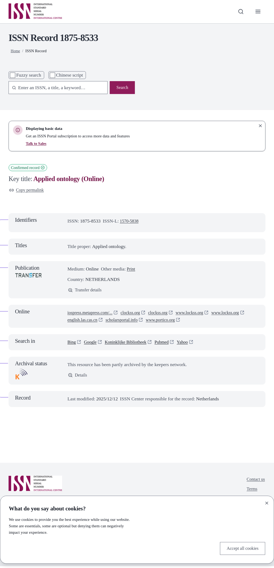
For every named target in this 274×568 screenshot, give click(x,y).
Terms (251, 491)
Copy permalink (28, 190)
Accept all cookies (240, 548)
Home (16, 51)
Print (131, 269)
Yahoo (191, 344)
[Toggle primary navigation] (257, 12)
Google (92, 344)
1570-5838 (130, 221)
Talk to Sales (36, 143)
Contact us (255, 481)
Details (78, 377)
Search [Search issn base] (121, 88)
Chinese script (69, 75)
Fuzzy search (28, 75)
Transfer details (86, 291)
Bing (72, 344)
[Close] (267, 502)
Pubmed (168, 344)
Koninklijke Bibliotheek (130, 344)
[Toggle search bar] (239, 12)
